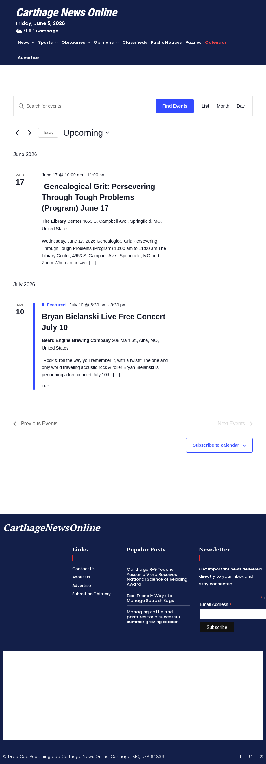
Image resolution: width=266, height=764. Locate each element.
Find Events (174, 106)
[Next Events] (29, 132)
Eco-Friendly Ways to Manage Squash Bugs (158, 597)
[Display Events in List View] (205, 106)
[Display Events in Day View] (241, 106)
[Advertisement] (133, 695)
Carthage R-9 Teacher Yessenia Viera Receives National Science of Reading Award (156, 576)
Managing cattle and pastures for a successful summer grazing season (153, 616)
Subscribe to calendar (216, 445)
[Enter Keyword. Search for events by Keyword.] (85, 106)
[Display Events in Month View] (223, 106)
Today (48, 132)
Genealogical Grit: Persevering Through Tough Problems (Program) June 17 (98, 197)
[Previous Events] (17, 132)
